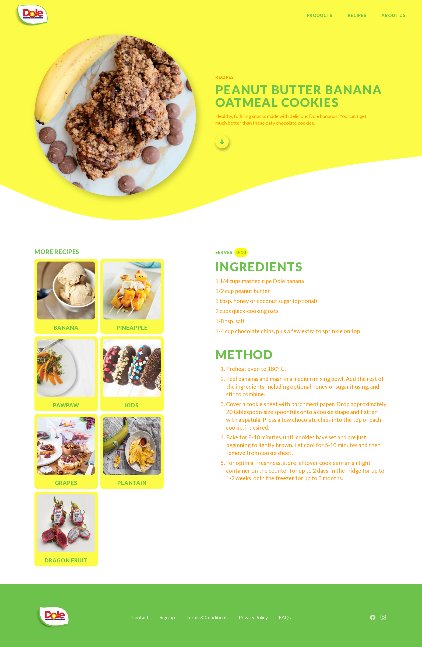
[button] (393, 15)
